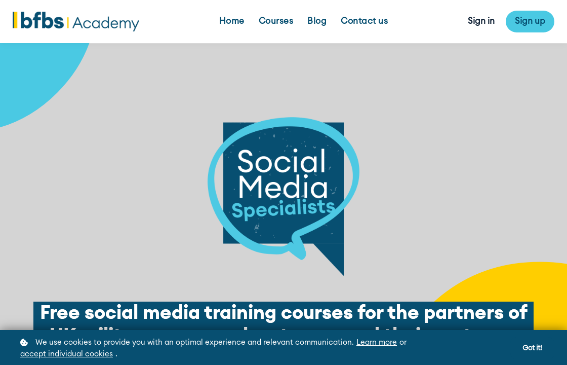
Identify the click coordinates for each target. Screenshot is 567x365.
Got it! (532, 348)
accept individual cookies (66, 354)
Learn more (376, 342)
